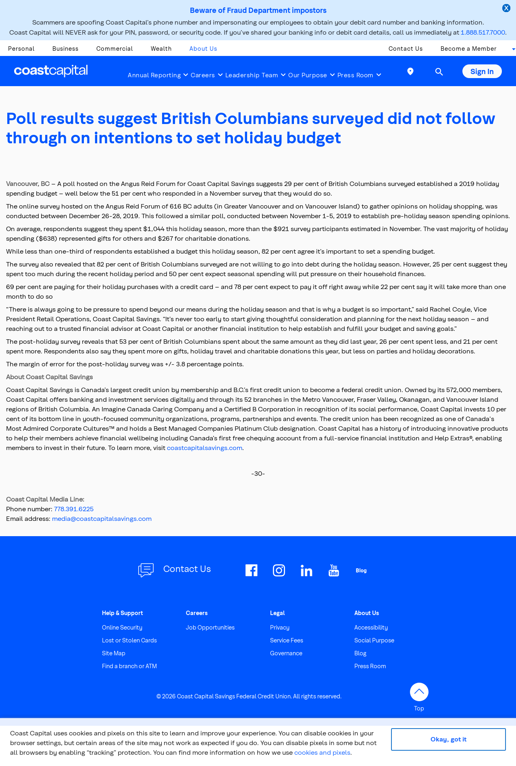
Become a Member (469, 48)
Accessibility (371, 627)
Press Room (355, 74)
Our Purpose (307, 74)
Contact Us (406, 48)
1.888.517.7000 (483, 32)
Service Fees (286, 640)
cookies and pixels (322, 752)
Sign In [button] (482, 71)
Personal (21, 48)
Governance (286, 653)
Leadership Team (252, 74)
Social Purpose (374, 640)
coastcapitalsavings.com (204, 447)
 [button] (439, 71)
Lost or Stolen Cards (129, 640)
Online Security (122, 627)
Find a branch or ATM (129, 666)
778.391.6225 (74, 508)
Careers (203, 74)
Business (65, 48)
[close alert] (507, 9)
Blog (360, 653)
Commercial (114, 48)
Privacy (279, 627)
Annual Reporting (154, 74)
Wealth (161, 48)
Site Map (113, 653)
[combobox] (511, 50)
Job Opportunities (210, 627)
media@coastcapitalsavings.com (102, 518)
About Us (203, 48)
